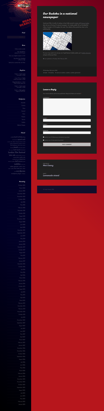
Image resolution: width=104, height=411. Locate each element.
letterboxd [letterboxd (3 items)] (23, 149)
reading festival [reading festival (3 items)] (15, 159)
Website (45, 130)
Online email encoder (20, 49)
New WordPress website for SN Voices (19, 52)
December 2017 (21, 247)
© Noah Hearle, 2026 (48, 189)
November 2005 (21, 381)
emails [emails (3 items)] (11, 143)
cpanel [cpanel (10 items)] (20, 139)
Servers (23, 119)
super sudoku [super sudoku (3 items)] (11, 168)
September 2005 (21, 387)
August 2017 (22, 252)
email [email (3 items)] (24, 141)
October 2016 (21, 266)
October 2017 (22, 250)
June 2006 (22, 365)
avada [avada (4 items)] (12, 137)
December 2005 (21, 379)
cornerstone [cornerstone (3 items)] (14, 139)
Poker (23, 114)
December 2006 (21, 348)
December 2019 (21, 230)
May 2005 (22, 398)
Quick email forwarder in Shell (21, 74)
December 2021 (21, 210)
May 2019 (22, 238)
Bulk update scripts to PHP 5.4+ (20, 91)
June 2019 (22, 235)
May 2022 (22, 205)
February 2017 (21, 258)
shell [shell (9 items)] (16, 161)
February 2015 (21, 303)
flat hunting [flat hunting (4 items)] (13, 145)
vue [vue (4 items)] (15, 171)
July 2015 (23, 292)
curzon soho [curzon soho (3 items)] (9, 141)
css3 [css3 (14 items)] (23, 139)
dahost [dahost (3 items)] (14, 141)
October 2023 (21, 199)
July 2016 (23, 269)
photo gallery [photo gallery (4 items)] (20, 157)
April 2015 (22, 297)
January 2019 (22, 241)
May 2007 (22, 334)
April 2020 (22, 227)
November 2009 (21, 320)
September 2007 (21, 323)
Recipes (23, 116)
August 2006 (22, 359)
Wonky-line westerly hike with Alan (17, 62)
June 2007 (22, 331)
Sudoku (23, 122)
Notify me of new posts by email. (54, 140)
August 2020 (22, 221)
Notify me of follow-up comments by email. (57, 137)
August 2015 (22, 289)
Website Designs (21, 125)
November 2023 (21, 196)
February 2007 (21, 342)
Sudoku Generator (86, 53)
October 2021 (22, 213)
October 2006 (21, 353)
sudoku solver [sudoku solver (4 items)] (22, 166)
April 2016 (22, 275)
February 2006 (21, 373)
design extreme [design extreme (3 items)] (19, 141)
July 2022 (23, 202)
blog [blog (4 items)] (24, 137)
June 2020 (22, 224)
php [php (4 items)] (24, 157)
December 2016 (21, 264)
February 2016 (21, 280)
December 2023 (21, 193)
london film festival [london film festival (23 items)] (16, 152)
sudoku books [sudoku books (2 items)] (23, 164)
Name (45, 118)
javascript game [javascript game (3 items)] (21, 147)
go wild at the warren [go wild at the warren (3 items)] (20, 145)
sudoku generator (76, 72)
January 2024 (22, 191)
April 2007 (22, 337)
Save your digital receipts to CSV (17, 55)
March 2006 (22, 370)
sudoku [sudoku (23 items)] (17, 164)
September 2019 (21, 233)
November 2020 (21, 219)
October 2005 (21, 384)
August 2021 (22, 216)
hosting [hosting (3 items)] (12, 147)
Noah (16, 74)
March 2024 (22, 188)
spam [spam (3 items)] (24, 161)
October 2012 (22, 314)
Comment (46, 97)
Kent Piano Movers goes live (19, 83)
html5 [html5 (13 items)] (16, 147)
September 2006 (21, 356)
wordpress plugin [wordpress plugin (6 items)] (16, 173)
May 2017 (22, 255)
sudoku (68, 72)
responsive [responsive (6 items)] (22, 159)
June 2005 (22, 396)
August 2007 (22, 325)
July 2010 (23, 317)
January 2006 (22, 376)
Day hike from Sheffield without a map (19, 59)
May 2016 (22, 272)
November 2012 (21, 311)
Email (45, 124)
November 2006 (21, 351)
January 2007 (22, 345)
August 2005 (22, 390)
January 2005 (22, 404)
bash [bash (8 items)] (15, 137)
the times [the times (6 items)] (16, 168)
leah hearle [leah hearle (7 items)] (16, 150)
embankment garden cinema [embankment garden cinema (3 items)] (19, 143)
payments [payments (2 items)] (23, 155)
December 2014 (21, 306)
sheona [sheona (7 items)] (20, 161)
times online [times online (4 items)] (22, 168)
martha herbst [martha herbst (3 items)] (19, 155)
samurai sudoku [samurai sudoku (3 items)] (11, 161)
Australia (23, 102)
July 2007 (23, 328)
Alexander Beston (16, 82)
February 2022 (21, 207)
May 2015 (22, 294)
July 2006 (23, 362)
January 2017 (22, 261)
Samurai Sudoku (85, 23)
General (23, 111)
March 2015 (22, 300)
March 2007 (22, 339)
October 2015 (21, 286)
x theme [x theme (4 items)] (23, 173)
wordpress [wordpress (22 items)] (20, 171)
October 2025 (21, 185)
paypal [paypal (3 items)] (14, 157)
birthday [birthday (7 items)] (20, 137)
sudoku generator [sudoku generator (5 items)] (14, 166)
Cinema (23, 105)
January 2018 (22, 244)
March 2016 (22, 278)
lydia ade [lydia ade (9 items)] (12, 155)
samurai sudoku (60, 72)
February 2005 (21, 401)
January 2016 (22, 283)
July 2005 (23, 393)
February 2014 (21, 308)
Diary (24, 108)
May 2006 (22, 367)
